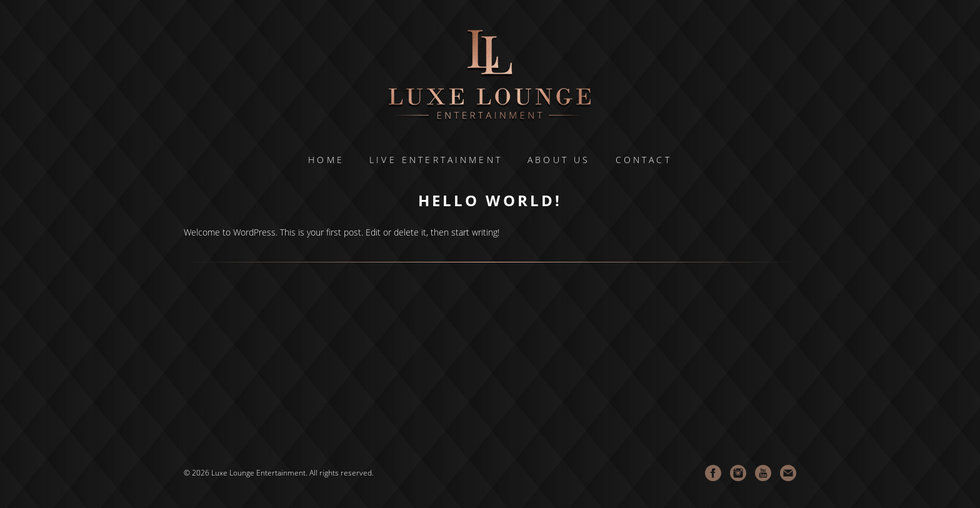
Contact (644, 160)
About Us (559, 160)
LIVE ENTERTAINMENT (435, 160)
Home (326, 160)
